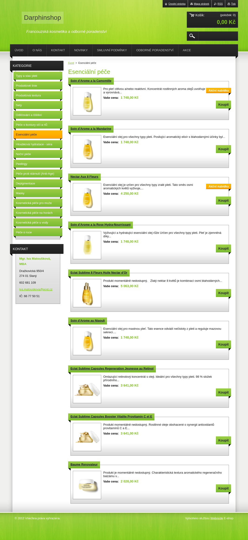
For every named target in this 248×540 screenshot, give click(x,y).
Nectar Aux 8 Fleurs (84, 176)
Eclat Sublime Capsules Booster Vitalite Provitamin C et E (111, 416)
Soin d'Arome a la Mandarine (90, 128)
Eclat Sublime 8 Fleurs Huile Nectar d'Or (98, 272)
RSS (220, 3)
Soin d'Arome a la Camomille (90, 80)
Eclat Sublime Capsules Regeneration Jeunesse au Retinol (112, 368)
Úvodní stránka (176, 3)
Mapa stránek (201, 3)
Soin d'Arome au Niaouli (87, 320)
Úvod (71, 62)
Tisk (233, 3)
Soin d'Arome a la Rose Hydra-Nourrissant (100, 224)
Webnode (216, 518)
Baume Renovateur (84, 464)
